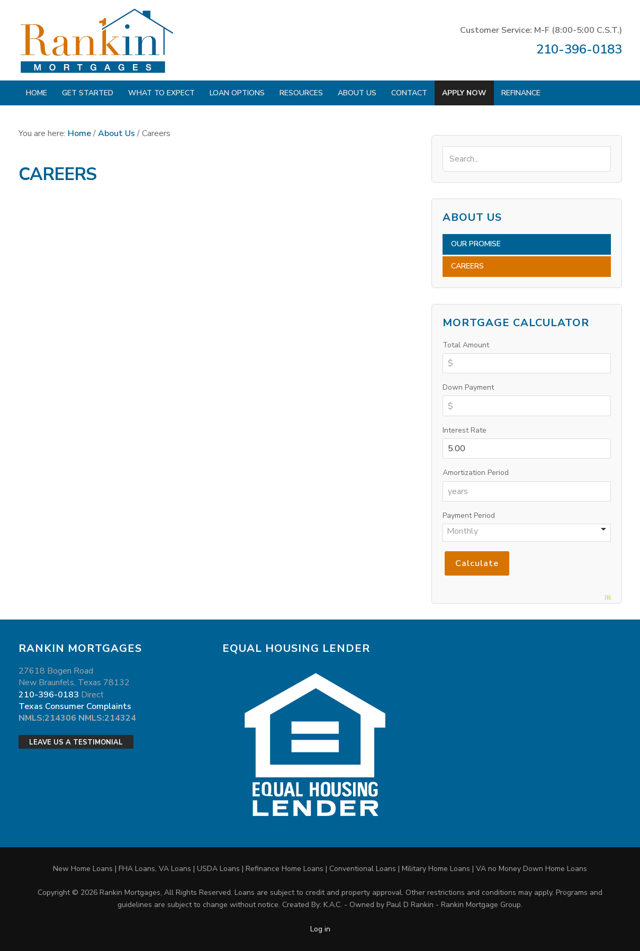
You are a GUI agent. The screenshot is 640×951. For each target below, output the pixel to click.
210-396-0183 (579, 49)
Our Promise (476, 244)
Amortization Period (476, 473)
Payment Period (469, 515)
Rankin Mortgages (98, 40)
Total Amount (466, 345)
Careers (467, 266)
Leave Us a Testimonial (76, 742)
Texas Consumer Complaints (75, 706)
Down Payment (468, 387)
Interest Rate (464, 430)
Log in (320, 929)
